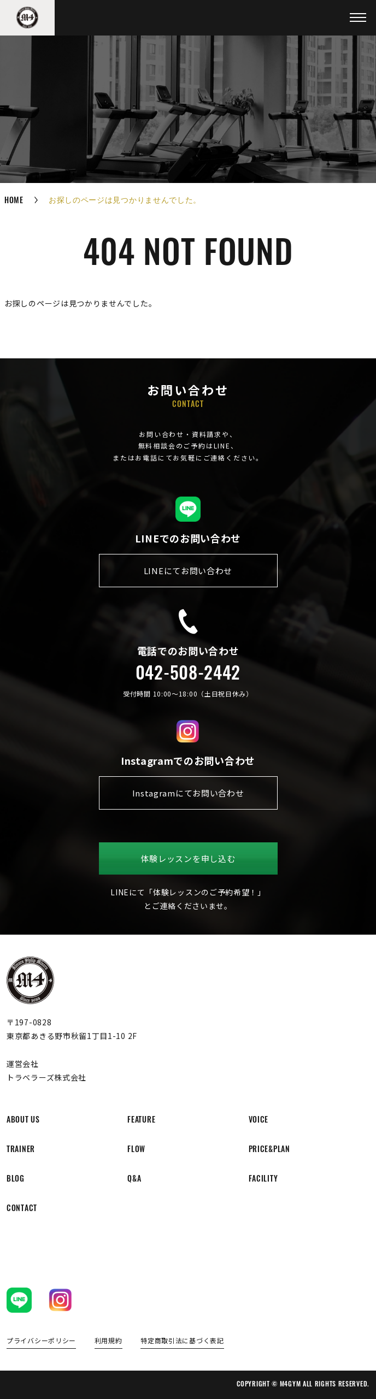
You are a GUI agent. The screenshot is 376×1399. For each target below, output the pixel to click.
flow (136, 1150)
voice (259, 1121)
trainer (21, 1150)
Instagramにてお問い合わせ (188, 793)
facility (263, 1180)
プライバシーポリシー (41, 1341)
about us (23, 1121)
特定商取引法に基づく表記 (182, 1341)
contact (22, 1209)
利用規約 (108, 1341)
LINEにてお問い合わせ (188, 570)
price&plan (269, 1150)
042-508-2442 (188, 675)
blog (16, 1180)
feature (141, 1121)
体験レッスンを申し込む (188, 858)
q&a (134, 1180)
